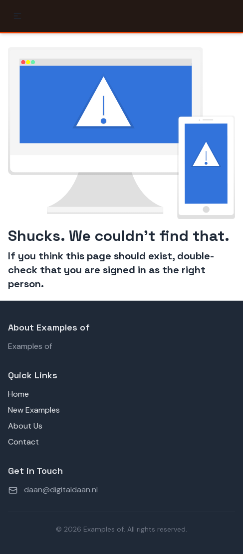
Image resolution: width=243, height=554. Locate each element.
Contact (23, 442)
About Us (25, 426)
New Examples (34, 410)
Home (18, 394)
